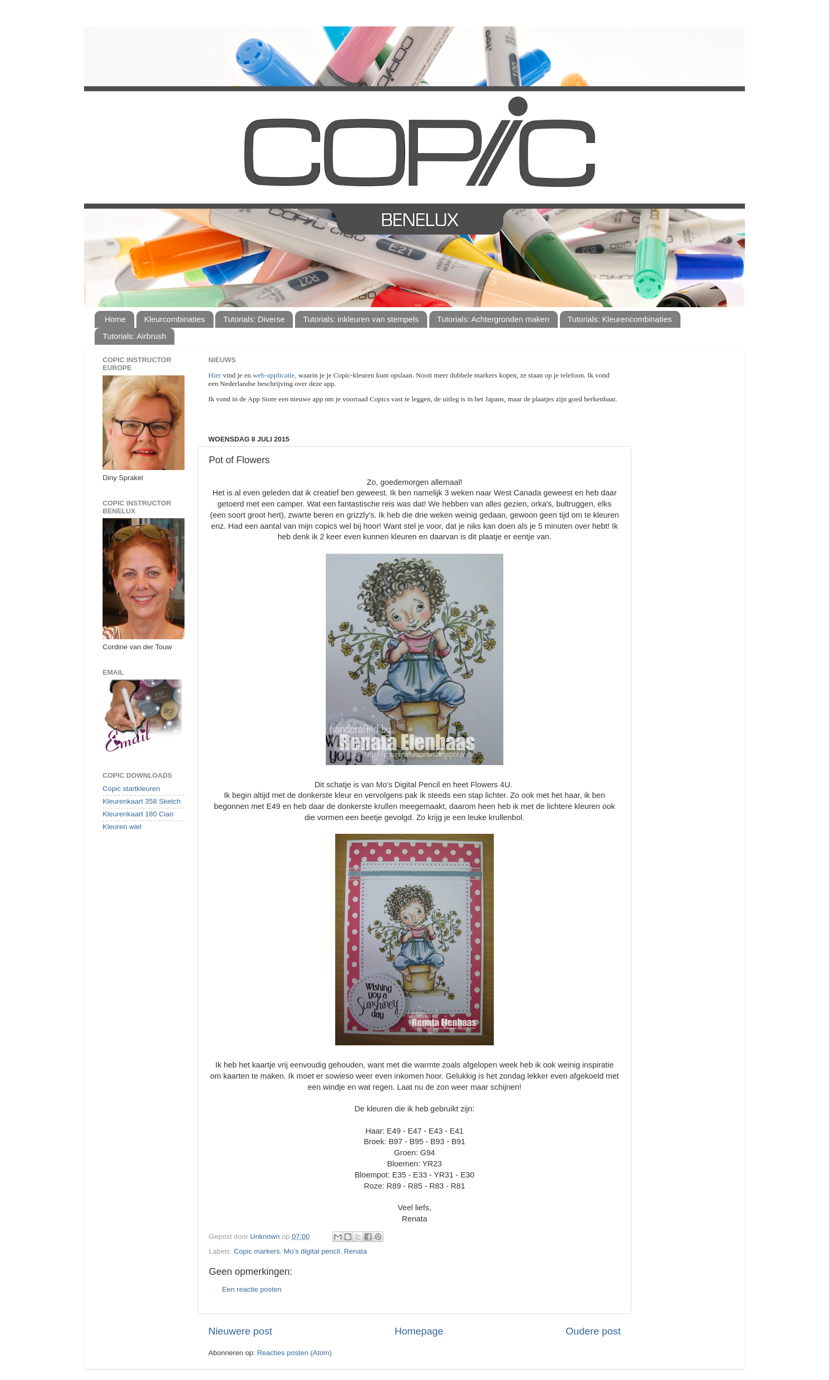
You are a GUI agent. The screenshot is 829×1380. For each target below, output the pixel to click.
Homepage (418, 1331)
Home (115, 319)
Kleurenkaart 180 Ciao (138, 814)
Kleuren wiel (122, 827)
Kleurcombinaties (174, 319)
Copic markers (257, 1251)
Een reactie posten (252, 1289)
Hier (215, 375)
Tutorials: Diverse (253, 319)
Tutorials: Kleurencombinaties (620, 319)
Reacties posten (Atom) (294, 1353)
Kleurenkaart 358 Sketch (142, 801)
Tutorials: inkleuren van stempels (361, 319)
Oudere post (593, 1331)
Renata (355, 1251)
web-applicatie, (275, 375)
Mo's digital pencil (312, 1251)
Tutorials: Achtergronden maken (493, 319)
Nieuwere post (240, 1331)
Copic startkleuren (131, 789)
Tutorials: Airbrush (134, 336)
